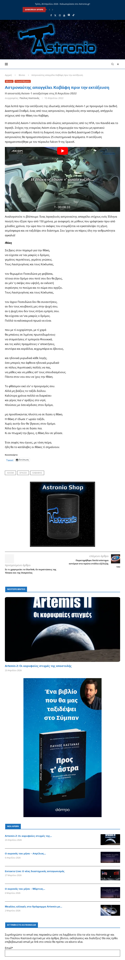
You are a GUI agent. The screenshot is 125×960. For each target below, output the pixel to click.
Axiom (10, 472)
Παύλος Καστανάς (29, 98)
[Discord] (69, 15)
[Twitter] (55, 15)
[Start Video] (62, 179)
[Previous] (49, 9)
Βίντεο (22, 75)
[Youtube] (64, 15)
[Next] (52, 9)
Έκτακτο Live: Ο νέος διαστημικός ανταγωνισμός (34, 871)
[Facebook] (51, 15)
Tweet (10, 459)
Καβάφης (37, 472)
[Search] (112, 64)
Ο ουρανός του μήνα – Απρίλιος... (25, 853)
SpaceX (23, 472)
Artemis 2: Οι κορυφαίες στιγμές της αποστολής (38, 666)
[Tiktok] (73, 15)
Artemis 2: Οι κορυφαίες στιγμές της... (28, 835)
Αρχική (8, 75)
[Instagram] (60, 15)
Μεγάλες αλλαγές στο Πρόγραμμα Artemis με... (33, 906)
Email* (62, 951)
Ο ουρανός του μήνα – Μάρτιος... (25, 888)
